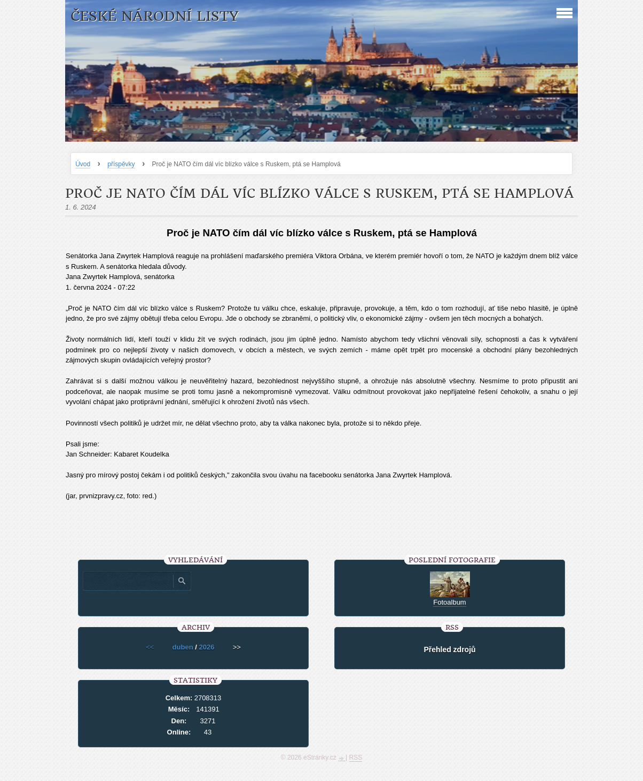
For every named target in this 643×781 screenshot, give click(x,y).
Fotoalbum (449, 602)
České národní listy (154, 16)
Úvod (82, 164)
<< (150, 647)
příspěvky (121, 164)
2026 (206, 647)
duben (182, 647)
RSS (356, 757)
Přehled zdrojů (449, 649)
